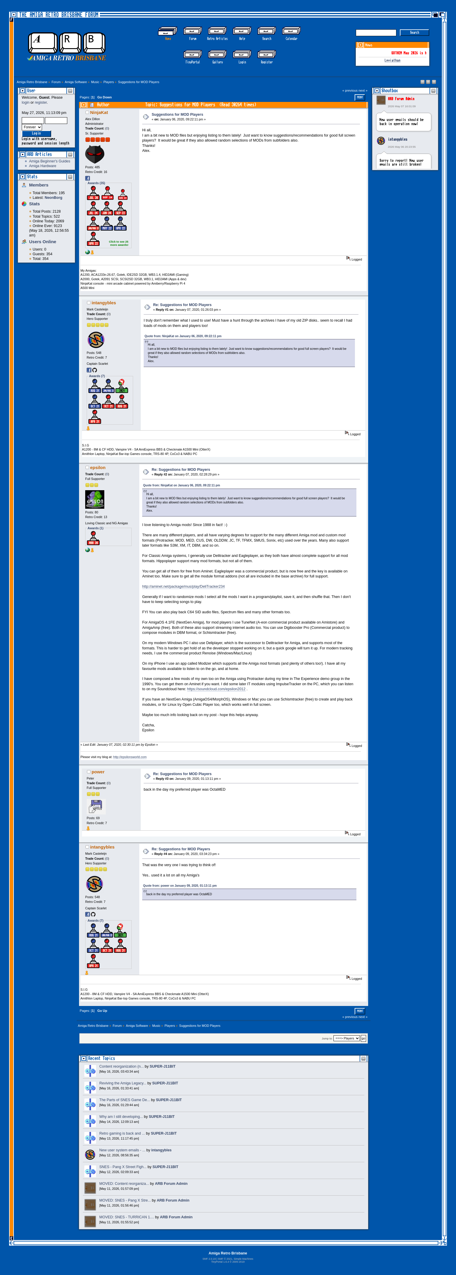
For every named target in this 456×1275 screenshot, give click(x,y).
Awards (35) (96, 183)
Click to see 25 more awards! (118, 243)
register (41, 102)
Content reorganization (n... (121, 1066)
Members (38, 184)
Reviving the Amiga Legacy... (122, 1083)
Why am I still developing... (121, 1117)
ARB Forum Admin (401, 99)
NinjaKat (99, 112)
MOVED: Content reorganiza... (124, 1184)
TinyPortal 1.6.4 (220, 1261)
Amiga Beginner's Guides (49, 161)
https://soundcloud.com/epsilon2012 (216, 689)
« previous (350, 90)
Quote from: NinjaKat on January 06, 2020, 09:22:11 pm (183, 336)
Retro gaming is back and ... (122, 1133)
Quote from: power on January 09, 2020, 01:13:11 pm (180, 885)
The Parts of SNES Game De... (124, 1100)
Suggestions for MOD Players (177, 114)
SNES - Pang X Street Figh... (123, 1167)
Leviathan (392, 60)
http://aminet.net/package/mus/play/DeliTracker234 (183, 586)
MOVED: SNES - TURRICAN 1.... (126, 1217)
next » (363, 90)
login (25, 102)
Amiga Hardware (42, 166)
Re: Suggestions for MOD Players (182, 305)
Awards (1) (95, 528)
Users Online (42, 241)
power (98, 771)
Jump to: (327, 1038)
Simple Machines (243, 1258)
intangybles (397, 139)
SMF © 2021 (225, 1258)
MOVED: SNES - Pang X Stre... (125, 1200)
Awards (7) (97, 376)
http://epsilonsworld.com (130, 757)
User (31, 90)
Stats (32, 176)
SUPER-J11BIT (162, 1066)
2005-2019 (238, 1261)
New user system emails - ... (122, 1150)
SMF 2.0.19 (209, 1258)
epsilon (97, 467)
